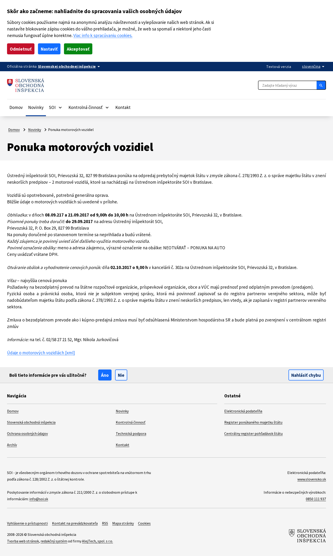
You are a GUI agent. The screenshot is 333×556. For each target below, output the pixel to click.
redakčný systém (54, 541)
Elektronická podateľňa (243, 411)
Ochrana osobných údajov (27, 433)
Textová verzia (278, 66)
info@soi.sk (38, 498)
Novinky (36, 107)
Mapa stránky (123, 523)
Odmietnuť (21, 49)
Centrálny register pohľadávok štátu (253, 433)
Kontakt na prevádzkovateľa (75, 523)
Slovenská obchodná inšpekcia (31, 422)
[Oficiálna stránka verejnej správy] (69, 66)
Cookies (144, 523)
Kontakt (123, 107)
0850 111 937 (316, 498)
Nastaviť (49, 49)
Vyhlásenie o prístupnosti (27, 523)
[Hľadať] (321, 85)
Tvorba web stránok (23, 541)
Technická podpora (131, 433)
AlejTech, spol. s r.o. (97, 541)
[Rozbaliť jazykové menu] (314, 66)
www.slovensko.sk (311, 479)
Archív (12, 444)
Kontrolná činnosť (131, 422)
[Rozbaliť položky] (60, 107)
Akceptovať (78, 49)
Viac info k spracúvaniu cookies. (102, 35)
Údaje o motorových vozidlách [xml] (41, 352)
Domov (16, 107)
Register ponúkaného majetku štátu (253, 422)
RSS (105, 523)
